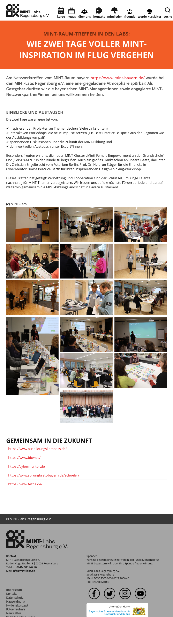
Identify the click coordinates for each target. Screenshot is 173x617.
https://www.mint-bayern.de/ (118, 78)
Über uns (84, 16)
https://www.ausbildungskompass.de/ (37, 449)
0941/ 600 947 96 (26, 567)
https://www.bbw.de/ (24, 457)
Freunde (129, 16)
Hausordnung (15, 601)
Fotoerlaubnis (15, 609)
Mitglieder (114, 16)
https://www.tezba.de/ (25, 484)
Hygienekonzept (17, 605)
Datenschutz (14, 598)
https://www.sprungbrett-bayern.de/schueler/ (43, 475)
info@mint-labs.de (24, 571)
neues (71, 16)
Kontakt (11, 594)
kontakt (99, 16)
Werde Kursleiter (149, 16)
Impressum (14, 590)
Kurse (61, 16)
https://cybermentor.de (26, 466)
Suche (168, 16)
